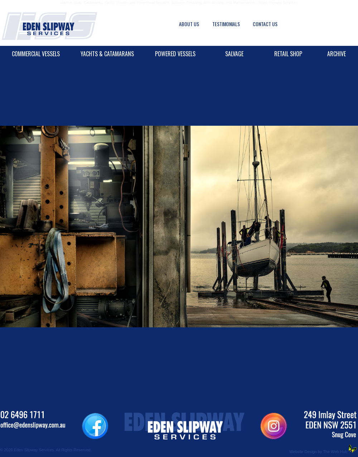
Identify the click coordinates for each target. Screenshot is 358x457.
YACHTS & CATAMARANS (107, 53)
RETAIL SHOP (288, 53)
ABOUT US (189, 24)
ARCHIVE (336, 53)
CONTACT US (265, 24)
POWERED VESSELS (175, 53)
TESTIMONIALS (226, 24)
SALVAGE (234, 53)
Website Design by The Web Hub (318, 451)
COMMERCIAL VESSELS (36, 53)
